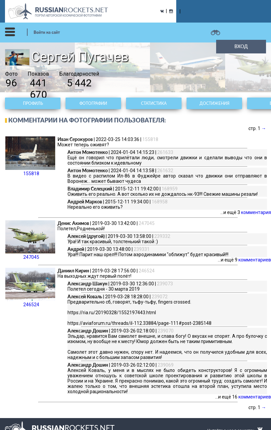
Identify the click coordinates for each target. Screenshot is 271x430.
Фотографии (93, 103)
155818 (30, 156)
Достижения (214, 103)
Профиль (33, 103)
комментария (256, 212)
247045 (30, 240)
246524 (30, 287)
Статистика (154, 103)
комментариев (254, 259)
